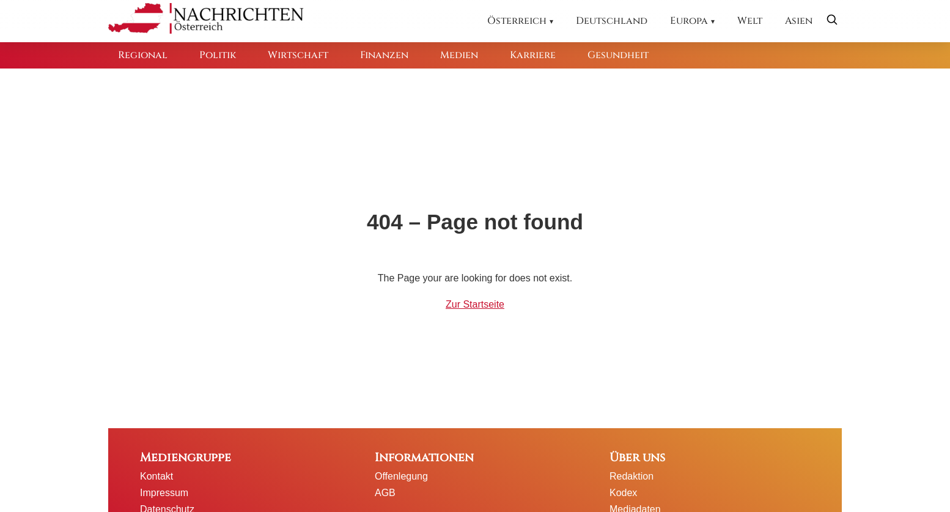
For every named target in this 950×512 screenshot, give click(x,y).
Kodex (623, 493)
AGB (385, 493)
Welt (749, 21)
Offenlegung (401, 476)
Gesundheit (618, 55)
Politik (217, 55)
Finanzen (384, 55)
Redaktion (631, 476)
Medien (459, 55)
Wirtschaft (298, 55)
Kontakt (156, 476)
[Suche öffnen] (832, 21)
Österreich (517, 21)
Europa (689, 21)
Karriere (533, 55)
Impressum (164, 493)
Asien (798, 21)
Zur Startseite (475, 304)
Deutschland (611, 21)
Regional (143, 55)
